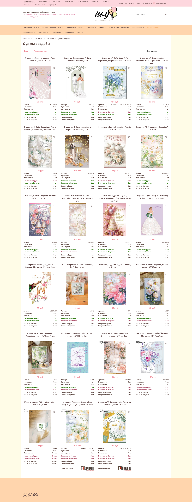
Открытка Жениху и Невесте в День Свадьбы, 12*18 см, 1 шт (40, 59)
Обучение (69, 33)
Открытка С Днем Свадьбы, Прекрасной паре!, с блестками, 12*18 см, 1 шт (115, 198)
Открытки (50, 38)
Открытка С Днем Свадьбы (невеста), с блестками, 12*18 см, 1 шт (152, 197)
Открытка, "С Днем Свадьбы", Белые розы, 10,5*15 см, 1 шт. (152, 266)
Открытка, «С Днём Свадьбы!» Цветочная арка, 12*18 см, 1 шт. (114, 334)
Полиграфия (152, 27)
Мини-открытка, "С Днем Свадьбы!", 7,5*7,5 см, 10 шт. (40, 403)
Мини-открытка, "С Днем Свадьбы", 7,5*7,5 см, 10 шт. (77, 266)
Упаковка (90, 27)
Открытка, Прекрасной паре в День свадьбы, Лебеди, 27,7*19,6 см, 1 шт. (77, 403)
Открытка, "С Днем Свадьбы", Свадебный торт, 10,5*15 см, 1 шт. (40, 334)
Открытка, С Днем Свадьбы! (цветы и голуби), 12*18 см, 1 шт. (40, 197)
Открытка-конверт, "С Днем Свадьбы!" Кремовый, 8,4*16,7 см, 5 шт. (77, 198)
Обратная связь (40, 5)
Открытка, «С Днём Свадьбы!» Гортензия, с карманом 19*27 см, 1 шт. (114, 59)
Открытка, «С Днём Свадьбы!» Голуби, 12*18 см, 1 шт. (114, 128)
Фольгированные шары (51, 27)
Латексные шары (30, 27)
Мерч (80, 33)
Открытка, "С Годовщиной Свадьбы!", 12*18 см (152, 128)
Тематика (42, 33)
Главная (27, 39)
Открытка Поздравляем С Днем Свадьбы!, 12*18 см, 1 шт (77, 59)
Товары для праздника (118, 27)
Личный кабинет (44, 1)
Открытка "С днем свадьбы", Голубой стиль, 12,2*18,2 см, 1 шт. (77, 334)
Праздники (55, 33)
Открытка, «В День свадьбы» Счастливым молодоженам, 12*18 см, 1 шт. (152, 60)
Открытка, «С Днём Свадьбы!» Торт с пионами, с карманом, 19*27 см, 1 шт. (40, 128)
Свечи (101, 27)
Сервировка (137, 27)
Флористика (28, 33)
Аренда (51, 5)
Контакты (56, 1)
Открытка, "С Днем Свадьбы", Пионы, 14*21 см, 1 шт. (115, 266)
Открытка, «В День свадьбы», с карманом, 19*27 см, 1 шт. (77, 128)
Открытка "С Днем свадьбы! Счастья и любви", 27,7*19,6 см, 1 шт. (114, 403)
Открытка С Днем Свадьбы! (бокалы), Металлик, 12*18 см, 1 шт (152, 334)
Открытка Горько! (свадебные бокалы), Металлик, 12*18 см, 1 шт (40, 266)
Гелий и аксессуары (74, 27)
